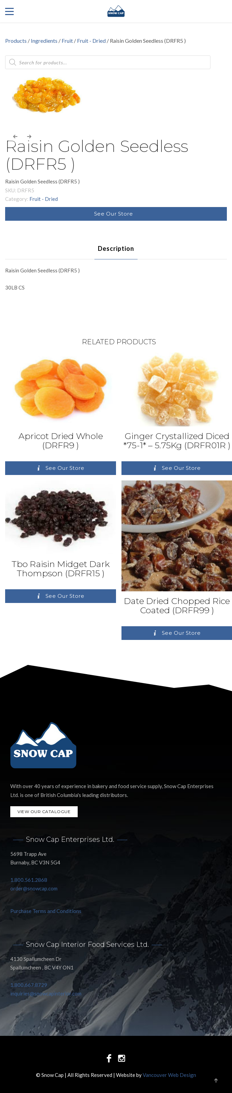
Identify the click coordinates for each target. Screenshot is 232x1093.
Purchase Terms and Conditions (45, 911)
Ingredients (44, 40)
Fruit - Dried (91, 40)
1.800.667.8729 (28, 985)
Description (116, 248)
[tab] (116, 248)
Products (16, 40)
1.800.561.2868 (28, 880)
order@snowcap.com (33, 888)
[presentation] (15, 137)
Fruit (67, 40)
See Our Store (113, 213)
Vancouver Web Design (169, 1075)
